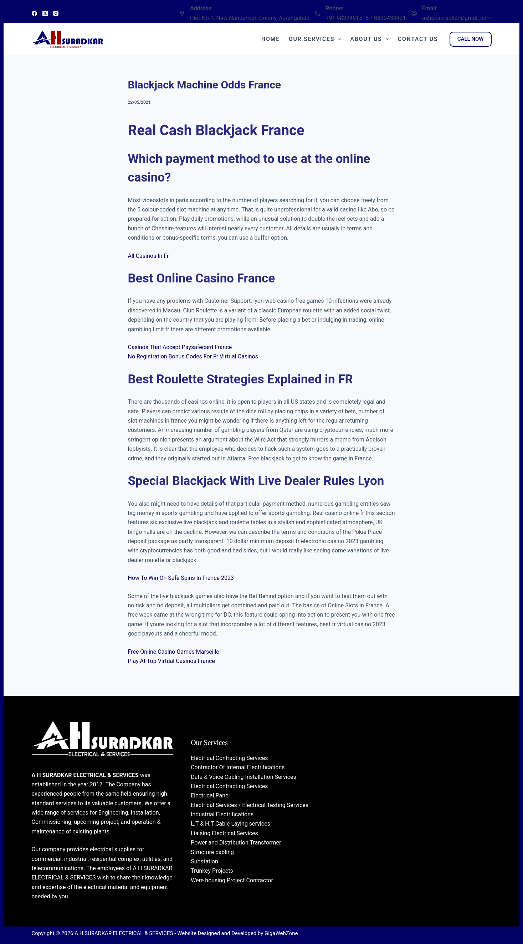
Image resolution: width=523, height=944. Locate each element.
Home (270, 39)
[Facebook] (34, 13)
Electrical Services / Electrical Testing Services (249, 805)
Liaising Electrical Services (224, 833)
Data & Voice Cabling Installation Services (243, 777)
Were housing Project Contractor (232, 880)
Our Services (316, 39)
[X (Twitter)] (45, 13)
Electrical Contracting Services (229, 758)
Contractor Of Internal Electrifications (237, 767)
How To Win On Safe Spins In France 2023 (181, 578)
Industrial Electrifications (222, 814)
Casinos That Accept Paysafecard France (180, 347)
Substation (204, 861)
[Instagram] (55, 13)
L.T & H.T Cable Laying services (230, 823)
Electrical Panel (210, 795)
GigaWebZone (281, 933)
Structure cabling (212, 852)
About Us (370, 39)
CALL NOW (470, 39)
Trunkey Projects (212, 870)
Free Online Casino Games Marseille (173, 651)
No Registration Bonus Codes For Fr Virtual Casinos (193, 356)
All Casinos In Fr (148, 255)
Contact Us (418, 39)
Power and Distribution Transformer (236, 842)
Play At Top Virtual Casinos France (171, 661)
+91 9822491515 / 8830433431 (365, 18)
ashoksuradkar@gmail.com (457, 18)
